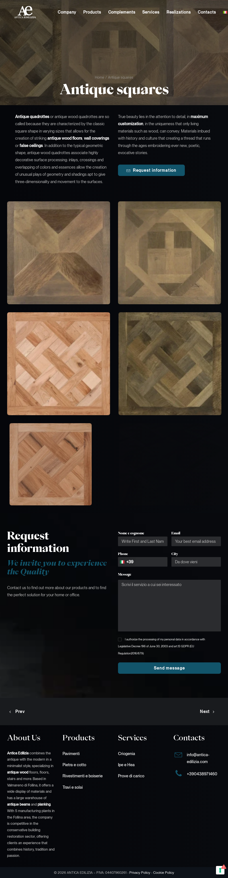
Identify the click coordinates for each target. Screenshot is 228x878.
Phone (123, 553)
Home (99, 77)
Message (124, 574)
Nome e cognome (131, 533)
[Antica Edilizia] (18, 12)
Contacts (207, 12)
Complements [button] (121, 12)
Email (175, 533)
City (174, 553)
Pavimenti (71, 753)
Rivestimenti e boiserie (83, 776)
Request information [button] (151, 170)
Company (67, 12)
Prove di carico (131, 776)
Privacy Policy (139, 872)
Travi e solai (73, 787)
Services (150, 12)
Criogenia (126, 753)
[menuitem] (67, 12)
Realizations (179, 12)
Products (92, 12)
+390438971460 (202, 774)
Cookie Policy (163, 872)
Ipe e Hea (126, 764)
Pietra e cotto (74, 764)
